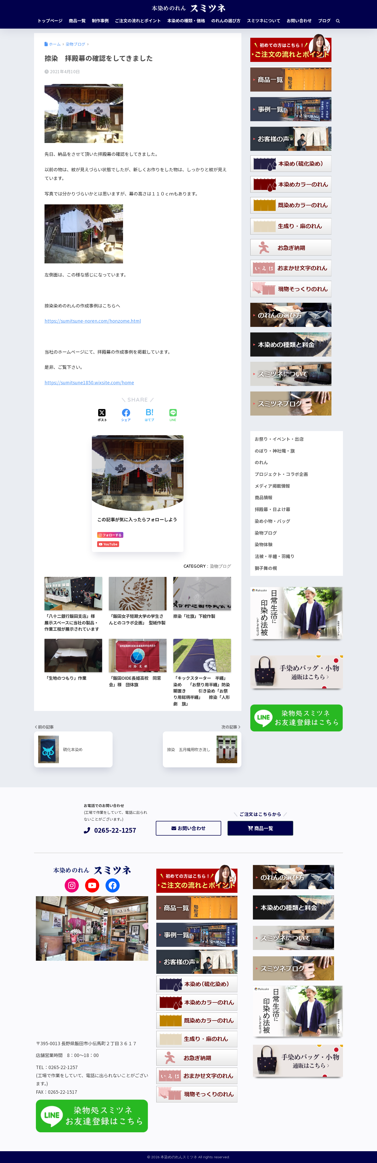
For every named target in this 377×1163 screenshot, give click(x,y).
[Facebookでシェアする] (126, 415)
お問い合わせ (188, 828)
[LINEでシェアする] (173, 415)
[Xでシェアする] (102, 415)
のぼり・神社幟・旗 (275, 451)
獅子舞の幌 (266, 568)
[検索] (335, 20)
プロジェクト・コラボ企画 (281, 474)
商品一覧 (260, 828)
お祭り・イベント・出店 (279, 439)
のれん (261, 462)
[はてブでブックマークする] (149, 415)
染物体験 (264, 544)
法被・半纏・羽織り (275, 556)
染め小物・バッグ (272, 521)
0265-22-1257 (110, 830)
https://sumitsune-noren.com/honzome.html (93, 320)
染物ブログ (220, 566)
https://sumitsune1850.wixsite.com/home (89, 382)
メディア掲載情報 (272, 486)
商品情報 (264, 497)
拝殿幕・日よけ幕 (272, 509)
